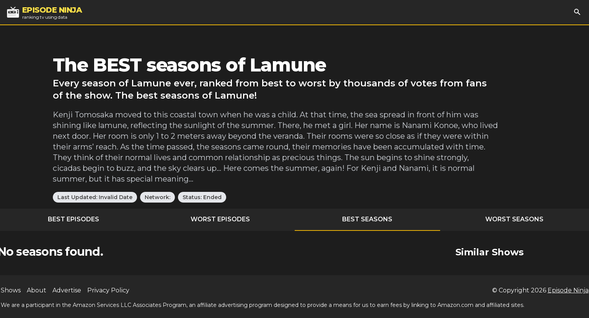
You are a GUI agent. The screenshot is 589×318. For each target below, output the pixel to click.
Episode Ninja (568, 290)
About (36, 290)
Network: (157, 197)
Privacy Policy (108, 290)
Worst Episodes (220, 219)
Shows (11, 290)
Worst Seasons (514, 219)
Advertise (66, 290)
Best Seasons (367, 219)
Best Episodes (73, 219)
